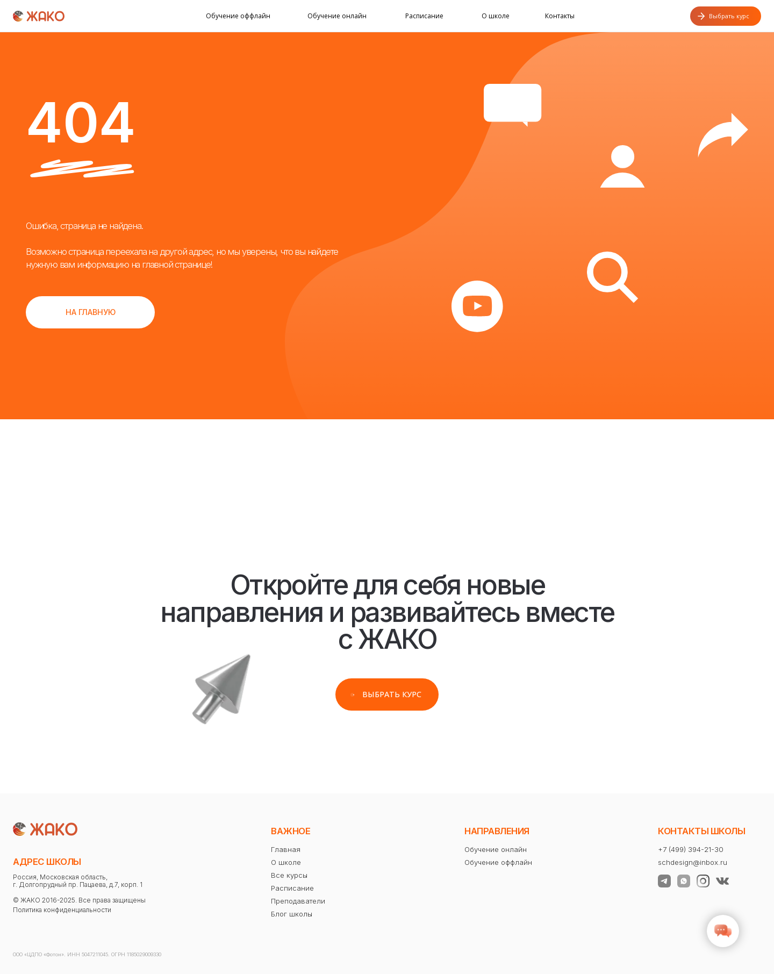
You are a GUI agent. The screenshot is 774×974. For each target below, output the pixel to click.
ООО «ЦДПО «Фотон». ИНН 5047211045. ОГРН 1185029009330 (87, 954)
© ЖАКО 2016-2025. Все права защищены (79, 900)
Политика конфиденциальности (62, 910)
